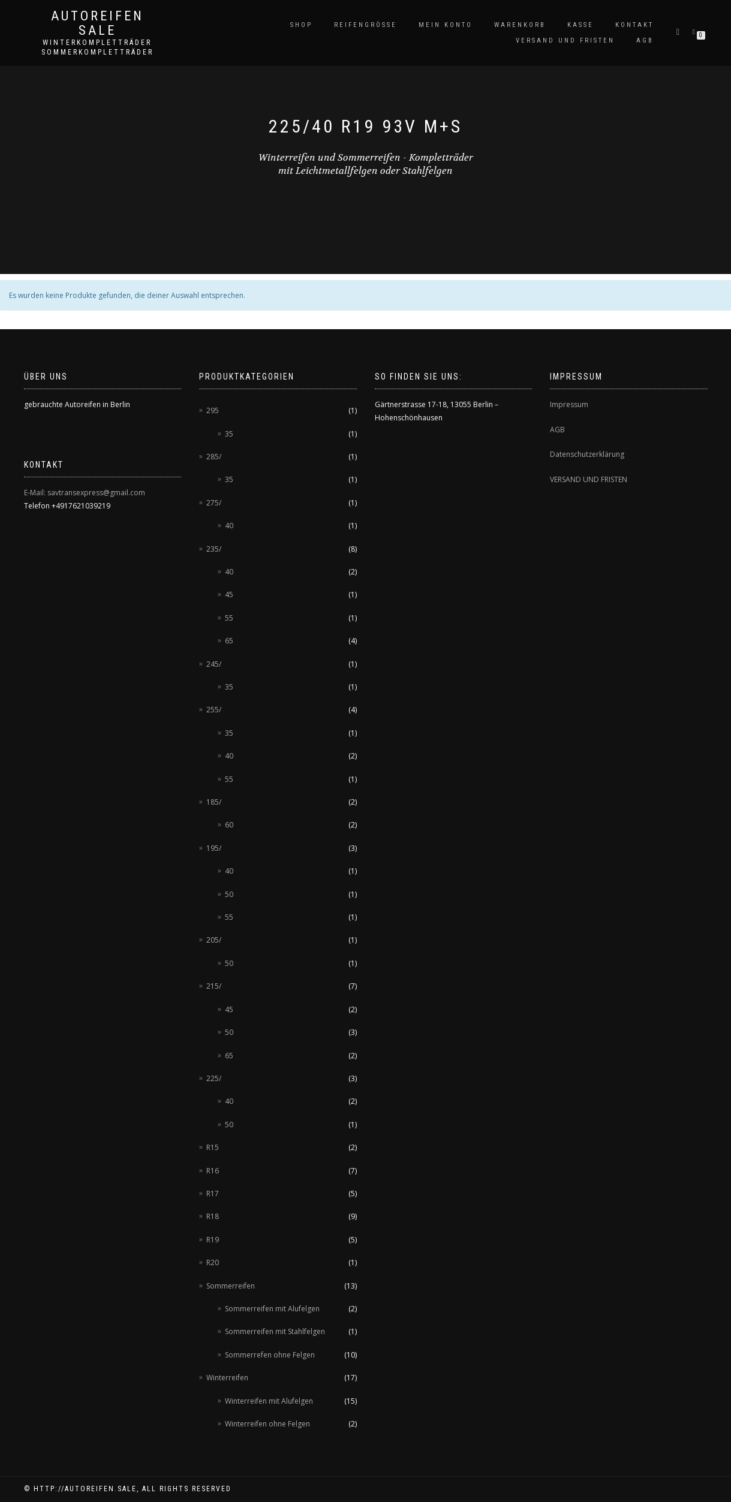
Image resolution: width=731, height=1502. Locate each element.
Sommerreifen (230, 1286)
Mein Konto (446, 25)
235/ (213, 549)
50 (229, 894)
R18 (212, 1216)
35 (229, 434)
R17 (212, 1193)
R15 (212, 1147)
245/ (213, 664)
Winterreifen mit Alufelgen (269, 1401)
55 (229, 618)
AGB (645, 40)
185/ (213, 802)
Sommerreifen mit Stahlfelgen (275, 1331)
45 (229, 594)
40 (229, 525)
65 (229, 641)
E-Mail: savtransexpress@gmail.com (84, 492)
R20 (212, 1262)
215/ (213, 986)
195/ (213, 848)
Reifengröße (365, 25)
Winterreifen (227, 1377)
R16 (212, 1171)
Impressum (569, 404)
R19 (212, 1240)
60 (229, 825)
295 (212, 410)
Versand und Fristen (565, 40)
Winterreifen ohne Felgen (267, 1424)
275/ (213, 503)
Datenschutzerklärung (587, 454)
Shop (301, 25)
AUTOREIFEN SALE (97, 23)
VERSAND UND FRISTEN (588, 479)
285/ (213, 456)
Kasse (580, 25)
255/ (213, 710)
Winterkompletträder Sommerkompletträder (97, 47)
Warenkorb (520, 25)
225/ (213, 1078)
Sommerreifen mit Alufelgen (272, 1309)
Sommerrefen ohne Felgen (270, 1355)
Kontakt (634, 25)
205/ (213, 940)
